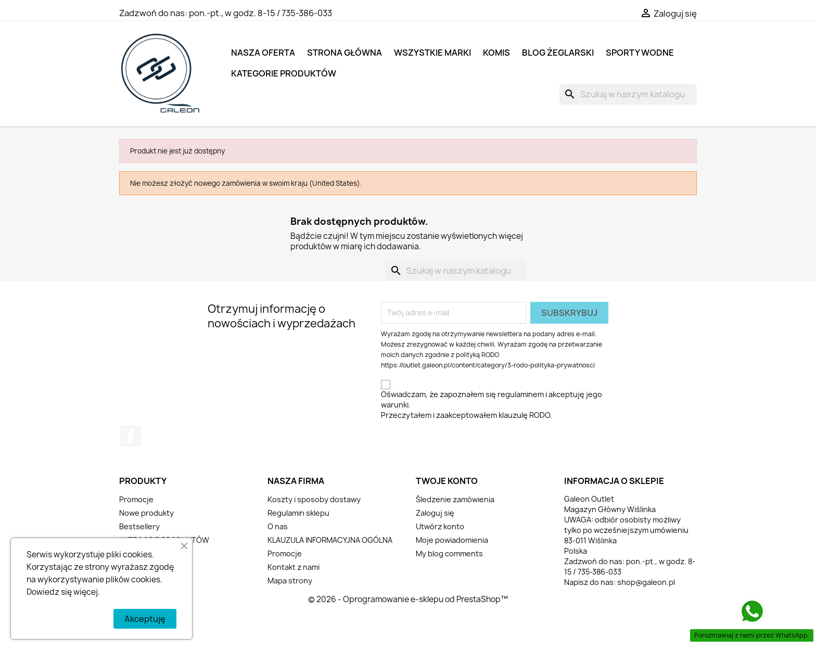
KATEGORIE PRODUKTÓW (283, 73)
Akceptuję (144, 618)
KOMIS (496, 52)
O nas (277, 526)
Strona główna (344, 52)
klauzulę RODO (524, 415)
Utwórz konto (440, 526)
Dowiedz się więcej (62, 592)
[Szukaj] (628, 94)
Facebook (130, 436)
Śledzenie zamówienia (455, 499)
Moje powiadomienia (452, 540)
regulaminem (521, 394)
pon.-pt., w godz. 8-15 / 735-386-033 (260, 13)
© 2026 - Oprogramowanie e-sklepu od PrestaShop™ (408, 599)
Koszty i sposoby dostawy (314, 499)
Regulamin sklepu (298, 513)
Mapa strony (289, 580)
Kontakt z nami (293, 567)
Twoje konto (447, 481)
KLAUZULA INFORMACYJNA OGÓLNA (329, 540)
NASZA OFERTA (263, 52)
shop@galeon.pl (646, 582)
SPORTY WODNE (640, 52)
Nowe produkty (146, 513)
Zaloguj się (435, 513)
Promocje (136, 499)
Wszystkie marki (432, 52)
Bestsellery (139, 526)
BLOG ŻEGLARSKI (558, 52)
